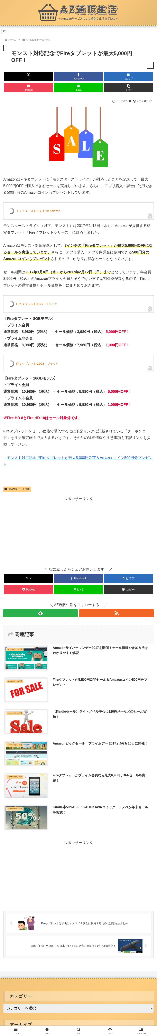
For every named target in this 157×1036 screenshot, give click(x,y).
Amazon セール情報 (17, 489)
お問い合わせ (78, 959)
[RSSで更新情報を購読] (116, 613)
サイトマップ (129, 953)
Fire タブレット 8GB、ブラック (36, 304)
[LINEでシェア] (78, 87)
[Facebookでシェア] (78, 76)
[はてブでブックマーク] (128, 76)
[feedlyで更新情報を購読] (40, 613)
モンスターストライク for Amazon (38, 211)
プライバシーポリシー (78, 953)
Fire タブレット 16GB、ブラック (37, 363)
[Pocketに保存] (28, 87)
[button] (128, 87)
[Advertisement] (41, 530)
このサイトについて (27, 953)
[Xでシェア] (28, 76)
